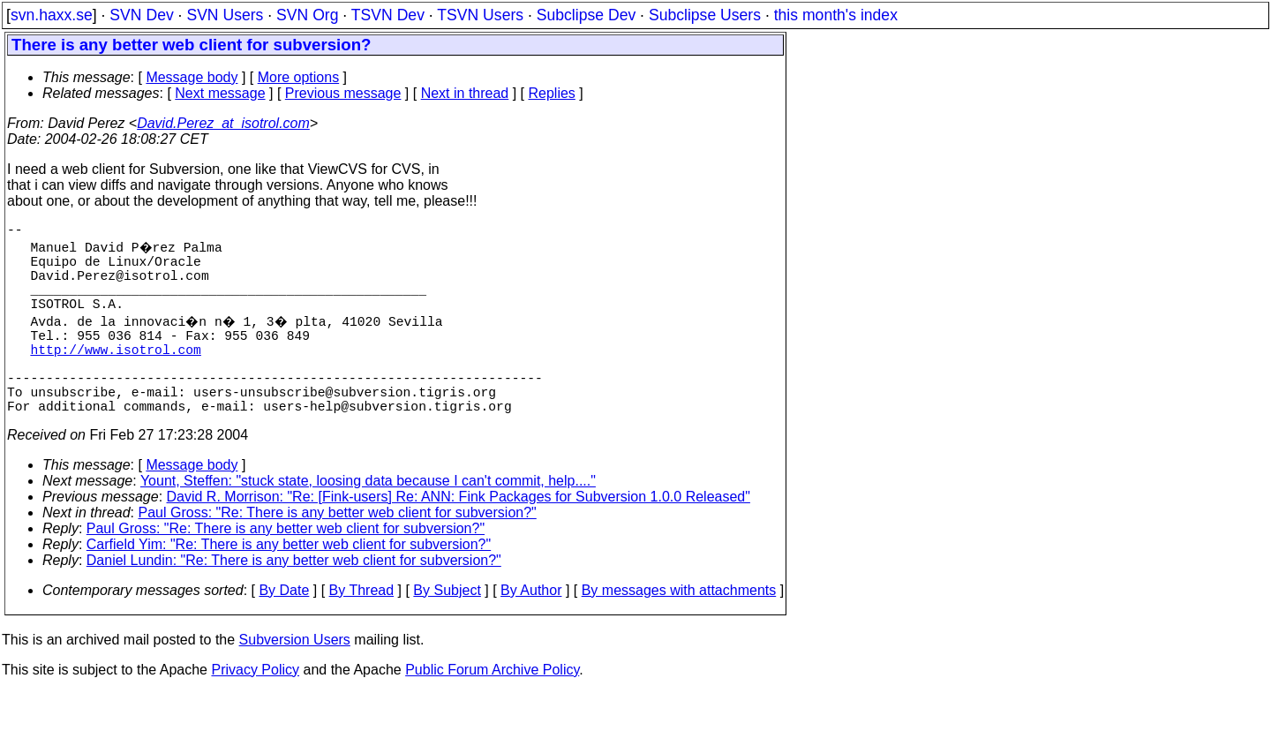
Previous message (343, 93)
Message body (191, 77)
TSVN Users (480, 15)
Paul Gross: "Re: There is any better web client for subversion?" (338, 551)
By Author (530, 629)
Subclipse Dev (586, 15)
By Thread (362, 629)
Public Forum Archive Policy (492, 708)
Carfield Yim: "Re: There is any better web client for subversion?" (288, 583)
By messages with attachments (679, 629)
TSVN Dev (388, 15)
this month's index (836, 15)
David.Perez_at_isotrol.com (223, 123)
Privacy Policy (255, 708)
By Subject (446, 629)
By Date (284, 629)
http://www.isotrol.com (115, 373)
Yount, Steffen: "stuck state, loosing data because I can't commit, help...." (368, 519)
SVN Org (307, 15)
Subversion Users (294, 678)
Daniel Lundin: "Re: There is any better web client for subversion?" (293, 599)
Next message (220, 93)
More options (299, 77)
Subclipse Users (705, 15)
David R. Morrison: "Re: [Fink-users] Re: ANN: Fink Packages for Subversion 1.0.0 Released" (458, 535)
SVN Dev (141, 15)
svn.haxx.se (52, 15)
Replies (552, 93)
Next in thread (465, 93)
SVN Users (224, 15)
